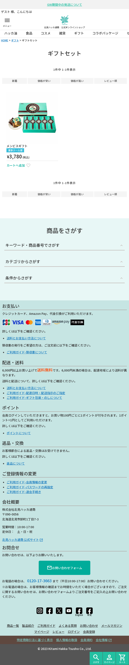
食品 (29, 33)
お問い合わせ (89, 625)
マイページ (41, 631)
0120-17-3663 (39, 580)
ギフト (79, 33)
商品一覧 (13, 625)
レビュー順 (110, 81)
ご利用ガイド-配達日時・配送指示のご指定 (36, 393)
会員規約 (86, 640)
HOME (4, 40)
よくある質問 (68, 625)
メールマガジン (111, 625)
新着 (14, 81)
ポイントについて (19, 433)
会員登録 (89, 631)
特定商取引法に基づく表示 (35, 640)
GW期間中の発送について (64, 4)
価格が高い (77, 81)
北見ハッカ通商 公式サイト (20, 539)
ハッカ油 (10, 33)
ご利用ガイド (46, 625)
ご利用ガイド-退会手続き (24, 492)
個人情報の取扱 (66, 640)
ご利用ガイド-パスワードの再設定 (30, 487)
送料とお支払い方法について (26, 338)
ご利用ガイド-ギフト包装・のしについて (34, 397)
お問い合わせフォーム (64, 568)
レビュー (58, 631)
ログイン (74, 631)
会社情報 (102, 640)
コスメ (46, 33)
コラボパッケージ (105, 33)
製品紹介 (28, 625)
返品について (16, 463)
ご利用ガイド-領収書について (27, 352)
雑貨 (62, 33)
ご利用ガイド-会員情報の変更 (27, 482)
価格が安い (44, 81)
